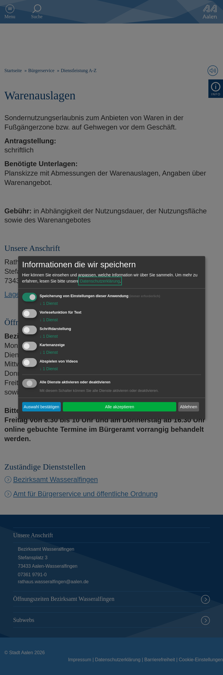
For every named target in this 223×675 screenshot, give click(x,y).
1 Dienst (49, 303)
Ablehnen (188, 406)
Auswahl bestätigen (41, 406)
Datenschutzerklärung (100, 281)
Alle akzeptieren (119, 406)
